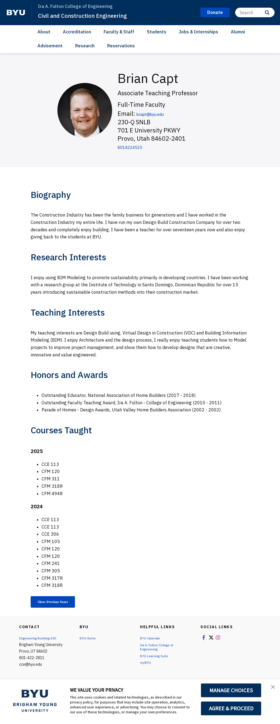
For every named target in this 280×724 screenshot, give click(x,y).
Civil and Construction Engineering (90, 15)
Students (156, 31)
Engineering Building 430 (40, 640)
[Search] (255, 12)
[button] (271, 689)
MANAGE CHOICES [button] (231, 690)
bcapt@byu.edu (158, 113)
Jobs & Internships (198, 31)
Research (85, 45)
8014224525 (135, 147)
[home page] (15, 12)
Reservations (121, 45)
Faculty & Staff (119, 31)
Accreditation (77, 31)
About (43, 31)
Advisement (50, 45)
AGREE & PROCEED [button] (231, 708)
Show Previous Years (59, 603)
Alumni (238, 31)
